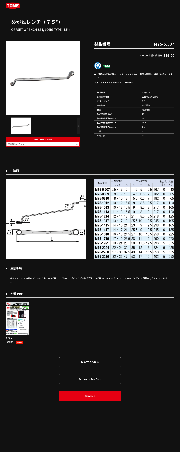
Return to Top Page (90, 376)
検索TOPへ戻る (90, 359)
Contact (90, 393)
